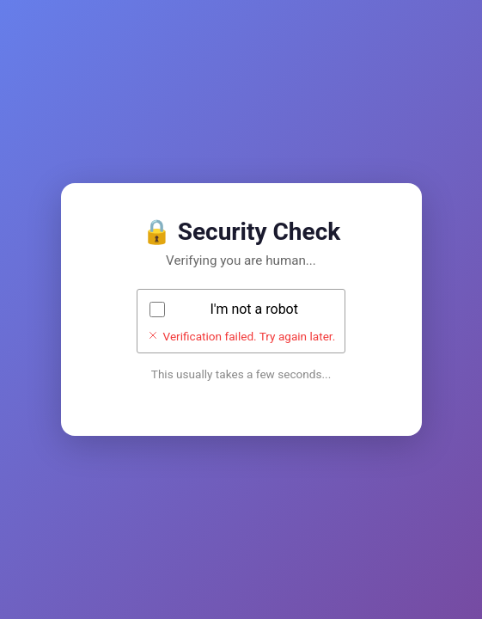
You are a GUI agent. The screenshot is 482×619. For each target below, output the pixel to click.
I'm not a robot (254, 309)
